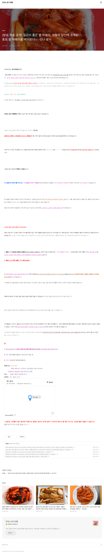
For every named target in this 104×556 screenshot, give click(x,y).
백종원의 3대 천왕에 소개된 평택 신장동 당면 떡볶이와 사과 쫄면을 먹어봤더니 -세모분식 (30, 454)
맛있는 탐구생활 (7, 2)
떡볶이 (7, 443)
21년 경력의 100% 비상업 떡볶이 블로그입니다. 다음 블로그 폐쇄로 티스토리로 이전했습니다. (33, 529)
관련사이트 (5, 545)
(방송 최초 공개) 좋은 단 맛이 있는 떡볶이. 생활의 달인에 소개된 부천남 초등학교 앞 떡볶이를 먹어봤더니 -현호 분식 (38, 449)
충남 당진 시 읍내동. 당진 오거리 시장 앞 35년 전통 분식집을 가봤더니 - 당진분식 (28, 452)
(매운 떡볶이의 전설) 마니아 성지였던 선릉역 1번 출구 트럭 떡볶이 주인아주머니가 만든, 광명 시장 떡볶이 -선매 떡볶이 (39, 447)
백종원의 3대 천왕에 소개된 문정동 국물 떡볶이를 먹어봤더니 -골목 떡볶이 (26, 456)
